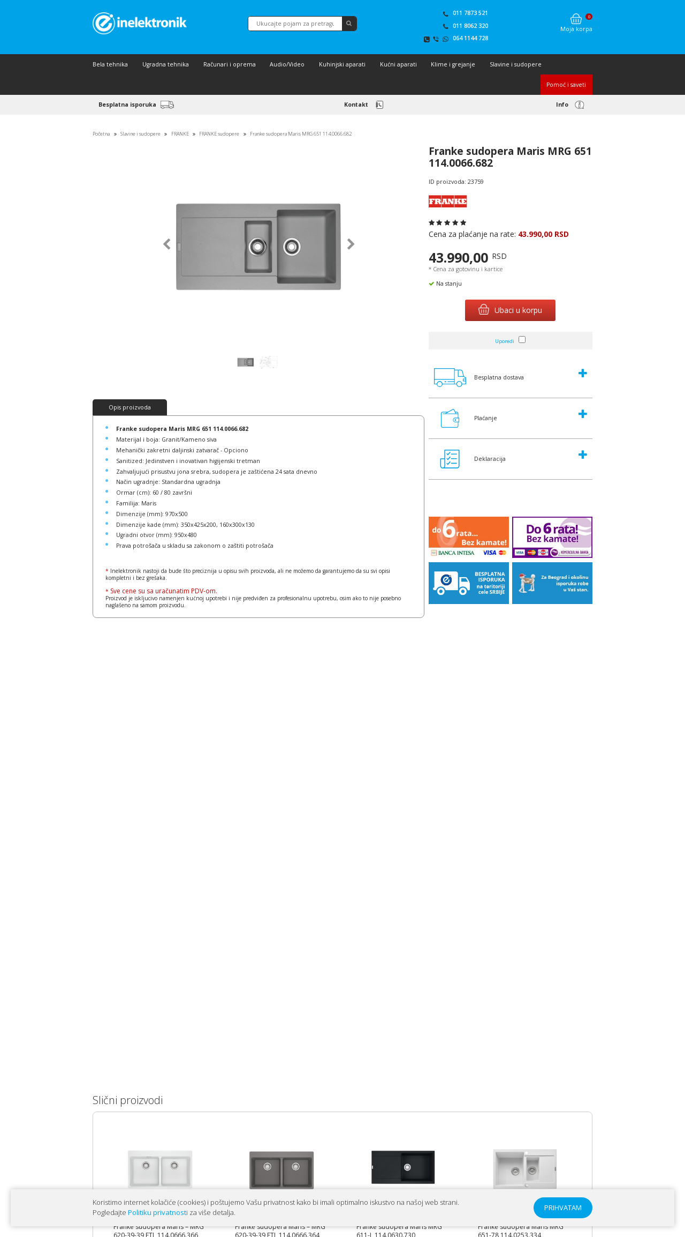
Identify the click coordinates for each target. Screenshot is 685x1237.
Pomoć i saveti (566, 84)
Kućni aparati (398, 64)
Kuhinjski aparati (342, 64)
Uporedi (504, 341)
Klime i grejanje (453, 64)
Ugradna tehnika (165, 64)
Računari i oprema (229, 64)
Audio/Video (287, 64)
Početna (101, 133)
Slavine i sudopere (516, 64)
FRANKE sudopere (219, 133)
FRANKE (180, 133)
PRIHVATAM (563, 1207)
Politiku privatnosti (158, 1212)
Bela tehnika (110, 64)
